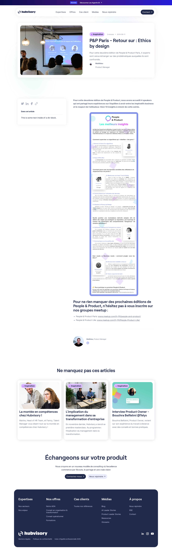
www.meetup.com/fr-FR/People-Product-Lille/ (118, 320)
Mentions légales (24, 539)
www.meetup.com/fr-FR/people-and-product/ (119, 316)
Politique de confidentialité (42, 539)
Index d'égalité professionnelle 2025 (68, 539)
